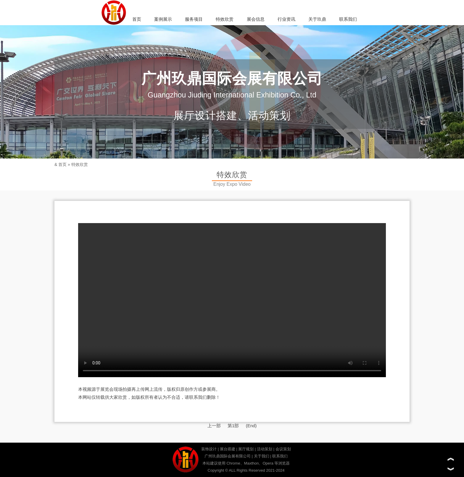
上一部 (214, 425)
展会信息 (256, 19)
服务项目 (194, 19)
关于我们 (261, 456)
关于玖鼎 (317, 19)
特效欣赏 (224, 19)
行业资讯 (286, 19)
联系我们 (348, 19)
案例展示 (163, 19)
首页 (136, 19)
